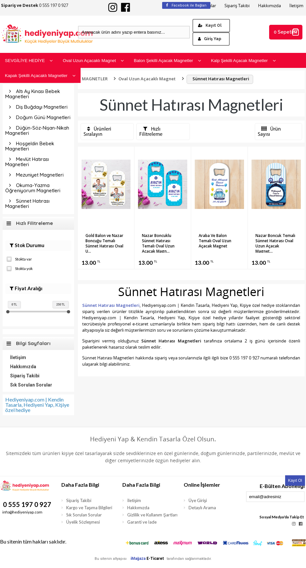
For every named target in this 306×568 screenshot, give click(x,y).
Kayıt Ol (210, 25)
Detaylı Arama (202, 507)
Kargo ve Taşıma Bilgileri (89, 507)
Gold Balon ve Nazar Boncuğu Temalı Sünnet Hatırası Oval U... (104, 243)
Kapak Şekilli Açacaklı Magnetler (40, 75)
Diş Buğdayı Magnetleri (42, 107)
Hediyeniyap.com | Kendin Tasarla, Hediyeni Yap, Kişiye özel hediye (37, 404)
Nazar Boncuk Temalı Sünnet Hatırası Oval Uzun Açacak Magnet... (275, 243)
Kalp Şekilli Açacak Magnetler (243, 60)
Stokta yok (20, 268)
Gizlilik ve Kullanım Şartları (152, 514)
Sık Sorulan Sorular (31, 384)
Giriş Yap (209, 39)
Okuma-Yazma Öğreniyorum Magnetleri (32, 188)
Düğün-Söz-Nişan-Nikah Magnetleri (37, 130)
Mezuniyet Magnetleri (40, 175)
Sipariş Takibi (237, 6)
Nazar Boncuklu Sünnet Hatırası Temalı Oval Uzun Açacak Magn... (158, 243)
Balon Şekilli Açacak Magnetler (167, 60)
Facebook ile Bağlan (186, 5)
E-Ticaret (155, 558)
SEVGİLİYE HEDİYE (29, 60)
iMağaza (137, 558)
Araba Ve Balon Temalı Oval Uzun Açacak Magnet (215, 241)
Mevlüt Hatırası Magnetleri (27, 161)
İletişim (296, 6)
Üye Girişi (198, 500)
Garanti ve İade (142, 522)
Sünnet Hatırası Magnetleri (27, 203)
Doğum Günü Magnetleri (43, 117)
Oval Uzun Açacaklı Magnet (93, 60)
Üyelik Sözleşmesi (83, 522)
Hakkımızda (269, 6)
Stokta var (19, 258)
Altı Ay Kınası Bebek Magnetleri (32, 94)
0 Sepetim (287, 32)
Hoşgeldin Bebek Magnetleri (29, 146)
